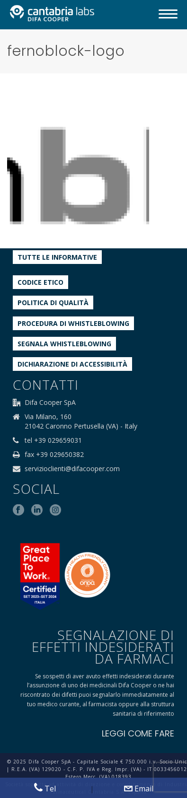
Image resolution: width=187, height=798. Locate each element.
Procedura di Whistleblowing (73, 323)
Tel (45, 788)
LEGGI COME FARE (138, 733)
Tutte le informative (57, 257)
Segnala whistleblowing (64, 343)
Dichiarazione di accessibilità (72, 364)
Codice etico (40, 282)
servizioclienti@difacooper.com (72, 469)
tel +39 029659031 (53, 440)
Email (138, 788)
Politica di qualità (53, 302)
